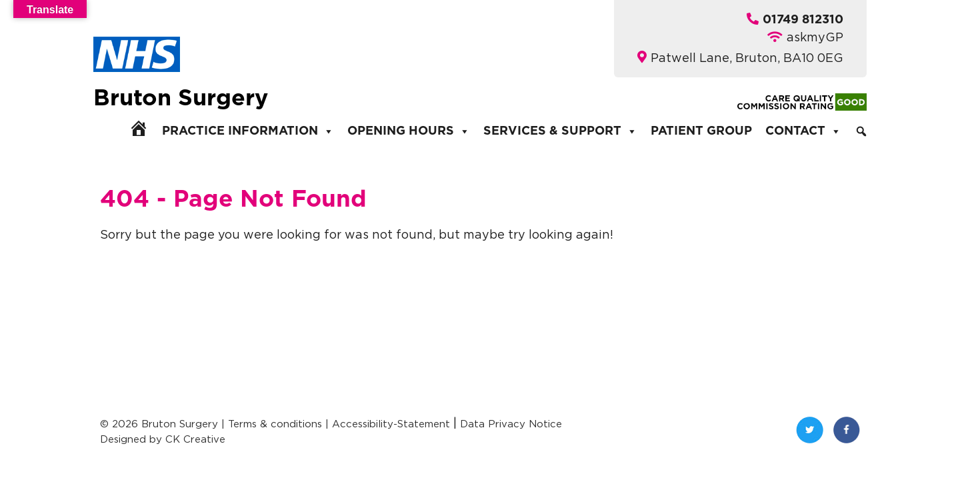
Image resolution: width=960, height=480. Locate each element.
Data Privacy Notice (511, 423)
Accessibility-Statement (391, 423)
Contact (803, 131)
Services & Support (560, 131)
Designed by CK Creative (162, 439)
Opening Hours (408, 131)
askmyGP (815, 37)
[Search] (861, 131)
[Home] (138, 128)
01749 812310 (803, 20)
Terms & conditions (275, 423)
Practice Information (248, 131)
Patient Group (701, 131)
